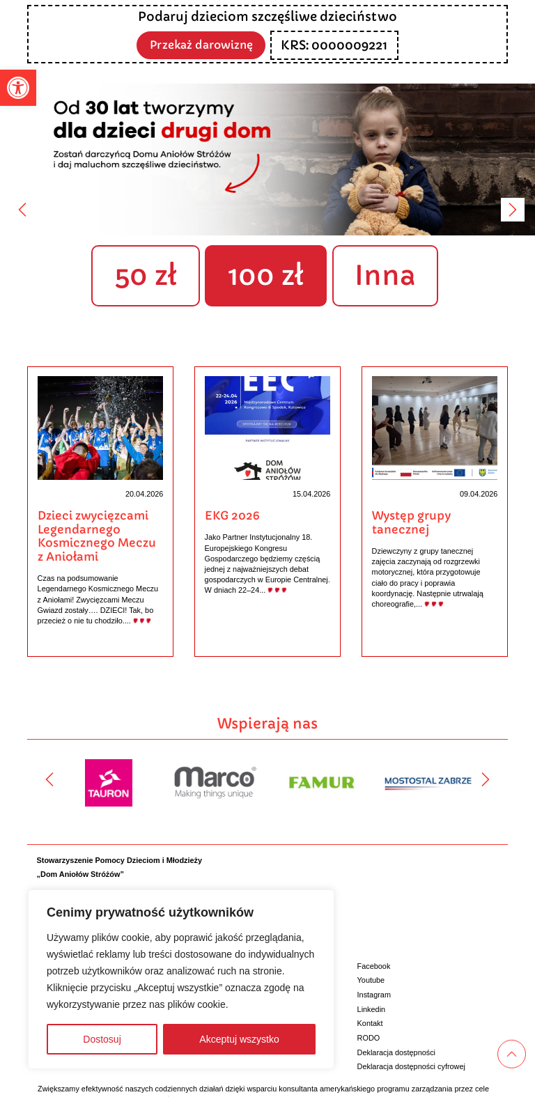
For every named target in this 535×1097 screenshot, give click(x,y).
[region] (181, 979)
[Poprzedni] (22, 209)
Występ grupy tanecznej (411, 522)
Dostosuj (102, 1039)
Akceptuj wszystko (239, 1039)
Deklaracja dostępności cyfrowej (411, 1066)
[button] (18, 88)
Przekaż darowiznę (201, 44)
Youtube (371, 980)
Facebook (374, 965)
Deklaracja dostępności (396, 1052)
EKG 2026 (232, 515)
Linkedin (371, 1008)
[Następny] (513, 209)
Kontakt (370, 1023)
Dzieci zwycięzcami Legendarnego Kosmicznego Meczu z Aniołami (97, 536)
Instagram (374, 994)
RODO (368, 1038)
